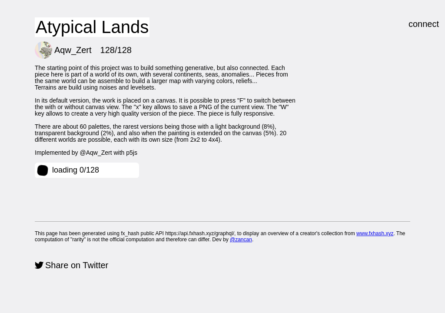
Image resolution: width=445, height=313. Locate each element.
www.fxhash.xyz (374, 233)
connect (423, 24)
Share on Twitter (76, 265)
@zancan (241, 239)
